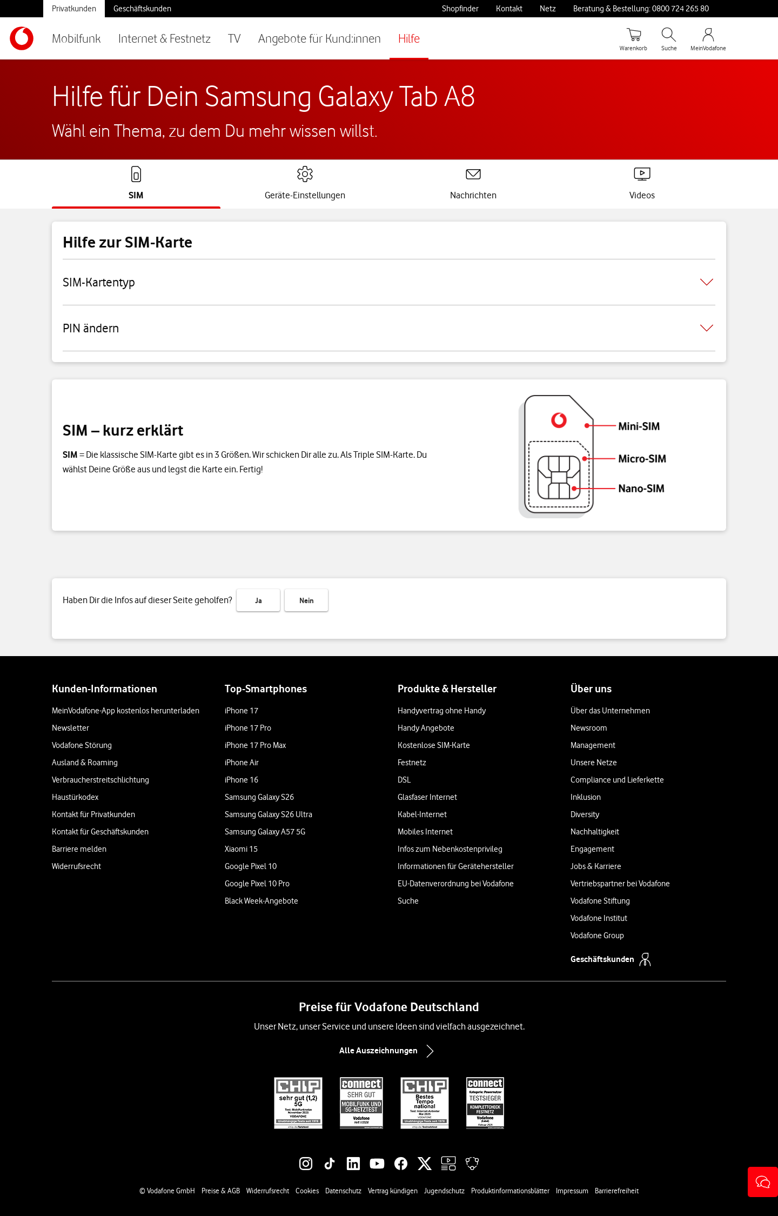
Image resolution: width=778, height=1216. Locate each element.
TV (234, 38)
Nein (306, 600)
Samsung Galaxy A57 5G (265, 832)
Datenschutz (343, 1190)
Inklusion (586, 797)
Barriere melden (79, 849)
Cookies (307, 1190)
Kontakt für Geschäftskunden (100, 832)
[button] (763, 1182)
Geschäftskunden (142, 9)
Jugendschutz (444, 1190)
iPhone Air (242, 762)
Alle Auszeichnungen (389, 1051)
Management (593, 745)
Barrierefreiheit (617, 1190)
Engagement (592, 849)
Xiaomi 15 (241, 849)
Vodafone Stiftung (600, 901)
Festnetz (412, 762)
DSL (404, 780)
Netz (548, 9)
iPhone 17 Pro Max (255, 745)
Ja (258, 600)
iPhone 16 (241, 780)
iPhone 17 (241, 711)
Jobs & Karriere (596, 866)
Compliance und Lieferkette (617, 780)
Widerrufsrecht (76, 866)
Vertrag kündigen (393, 1190)
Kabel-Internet (422, 814)
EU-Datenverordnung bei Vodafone (456, 883)
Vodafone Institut (599, 918)
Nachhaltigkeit (595, 832)
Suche (408, 901)
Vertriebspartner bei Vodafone (620, 883)
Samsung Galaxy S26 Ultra (268, 814)
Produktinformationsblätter (510, 1190)
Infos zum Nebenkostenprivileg (450, 849)
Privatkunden (74, 9)
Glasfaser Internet (427, 797)
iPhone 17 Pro (248, 728)
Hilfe (409, 38)
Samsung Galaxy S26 (259, 797)
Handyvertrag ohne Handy (442, 711)
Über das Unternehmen (610, 711)
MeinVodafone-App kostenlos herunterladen (125, 711)
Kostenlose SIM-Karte (434, 745)
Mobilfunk (76, 38)
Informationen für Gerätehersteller (456, 866)
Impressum (572, 1190)
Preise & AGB (221, 1190)
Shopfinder (460, 9)
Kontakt (509, 9)
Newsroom (589, 728)
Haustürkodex (75, 797)
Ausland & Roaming (85, 762)
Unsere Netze (594, 762)
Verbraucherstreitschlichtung (100, 780)
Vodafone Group (597, 935)
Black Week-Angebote (261, 901)
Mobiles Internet (425, 832)
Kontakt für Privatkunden (93, 814)
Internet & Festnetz (164, 38)
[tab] (136, 183)
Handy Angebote (426, 728)
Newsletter (70, 728)
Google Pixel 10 (251, 866)
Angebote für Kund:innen (319, 38)
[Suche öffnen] (669, 38)
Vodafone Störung (82, 745)
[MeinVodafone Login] (708, 38)
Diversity (585, 814)
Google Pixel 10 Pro (257, 883)
